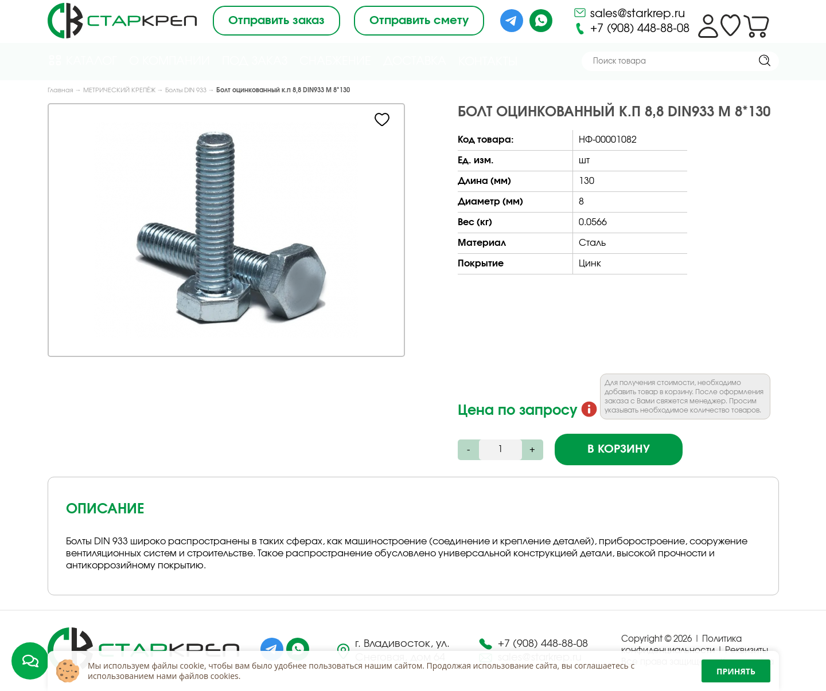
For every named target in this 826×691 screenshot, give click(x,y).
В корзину (618, 449)
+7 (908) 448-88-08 (631, 28)
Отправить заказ (276, 20)
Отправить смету (419, 20)
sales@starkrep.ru (629, 12)
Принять (735, 671)
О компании (169, 61)
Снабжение (335, 61)
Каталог (82, 60)
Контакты (487, 62)
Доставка (414, 61)
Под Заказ (254, 61)
